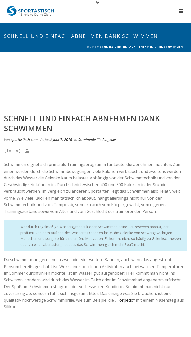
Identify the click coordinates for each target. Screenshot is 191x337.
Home (91, 47)
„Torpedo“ (125, 300)
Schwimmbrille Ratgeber (97, 139)
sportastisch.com (24, 139)
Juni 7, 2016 (62, 139)
